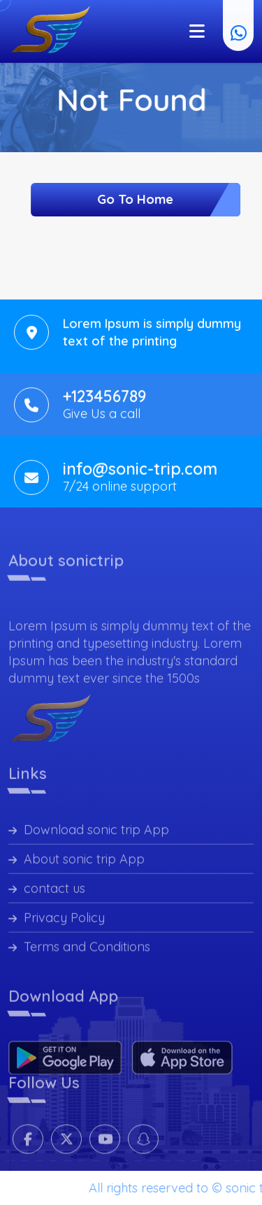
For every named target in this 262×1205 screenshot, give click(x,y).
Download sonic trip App (88, 834)
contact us (46, 893)
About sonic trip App (76, 863)
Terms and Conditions (79, 951)
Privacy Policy (56, 922)
